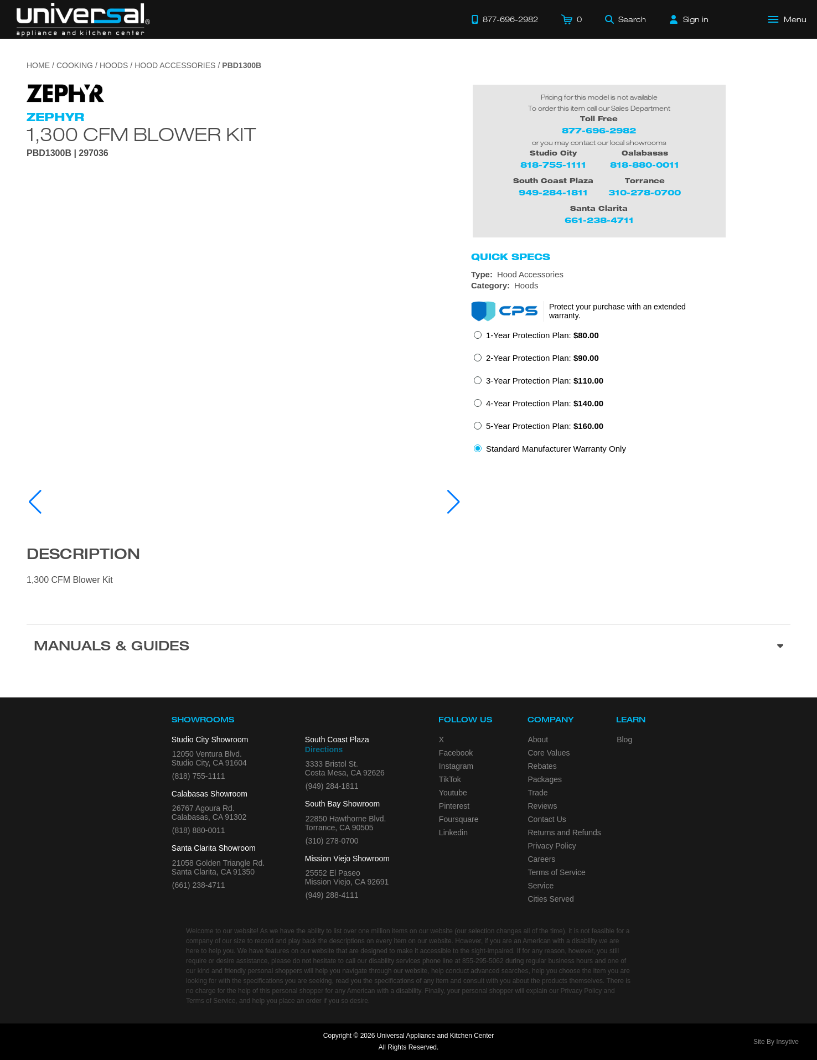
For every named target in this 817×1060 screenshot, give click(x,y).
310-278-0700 (644, 192)
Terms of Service (557, 872)
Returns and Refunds (564, 832)
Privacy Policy (552, 845)
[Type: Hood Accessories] (630, 274)
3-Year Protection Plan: (544, 380)
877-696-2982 (599, 130)
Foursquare (459, 819)
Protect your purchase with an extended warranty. (617, 311)
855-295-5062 (483, 961)
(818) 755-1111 (198, 776)
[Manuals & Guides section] (408, 647)
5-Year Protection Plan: (544, 426)
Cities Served (551, 898)
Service (541, 885)
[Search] (625, 19)
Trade (538, 792)
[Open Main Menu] (787, 19)
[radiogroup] (631, 395)
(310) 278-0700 (332, 840)
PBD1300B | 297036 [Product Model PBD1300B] (67, 153)
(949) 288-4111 (332, 895)
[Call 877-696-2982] (505, 19)
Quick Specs (510, 256)
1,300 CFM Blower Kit (141, 134)
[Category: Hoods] (630, 285)
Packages (545, 779)
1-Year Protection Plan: (542, 335)
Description (83, 556)
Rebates (542, 766)
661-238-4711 (599, 220)
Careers (542, 859)
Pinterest (454, 806)
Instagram (456, 766)
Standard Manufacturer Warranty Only (556, 448)
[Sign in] (689, 19)
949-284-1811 (553, 192)
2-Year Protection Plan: (542, 358)
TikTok (450, 779)
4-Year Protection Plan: (544, 403)
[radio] (536, 338)
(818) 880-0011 (198, 830)
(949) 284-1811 (332, 786)
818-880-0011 (644, 164)
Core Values (549, 752)
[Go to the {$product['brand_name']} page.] (65, 92)
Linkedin (453, 832)
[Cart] (571, 19)
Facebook (456, 752)
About (538, 739)
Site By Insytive (776, 1042)
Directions (324, 749)
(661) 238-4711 (198, 885)
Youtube (453, 792)
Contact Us (547, 819)
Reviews (542, 806)
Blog (624, 739)
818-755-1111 (553, 164)
